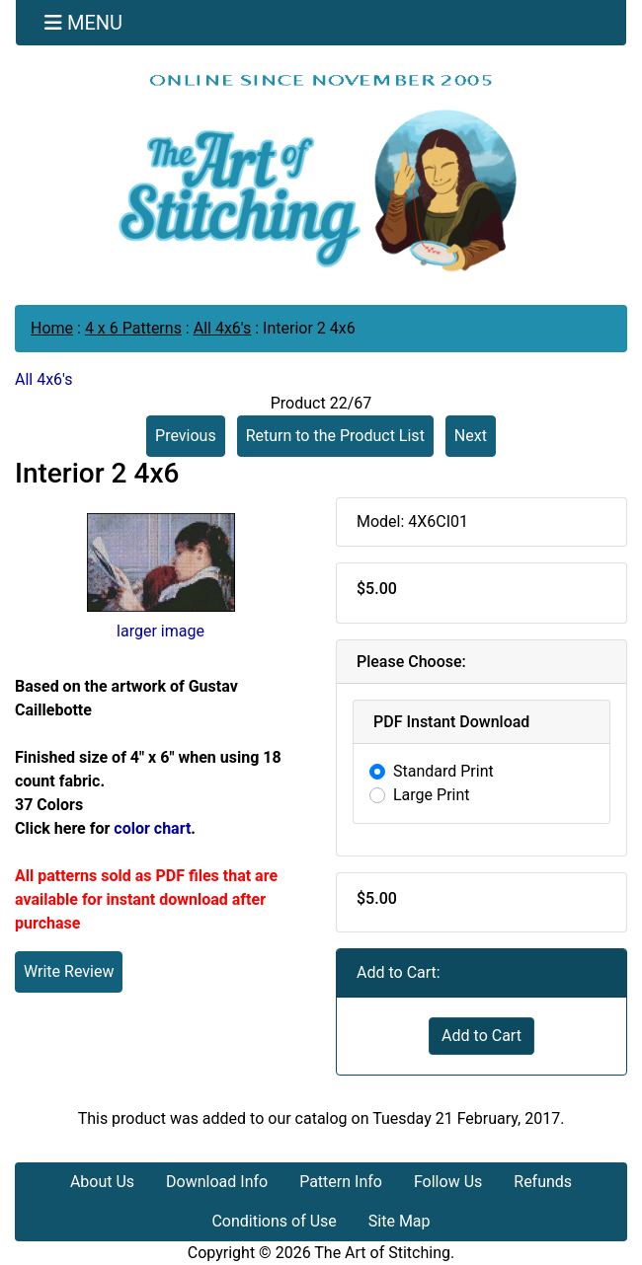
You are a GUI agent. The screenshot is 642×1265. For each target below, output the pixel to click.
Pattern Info (340, 1181)
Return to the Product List (335, 435)
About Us (102, 1181)
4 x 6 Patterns (133, 328)
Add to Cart (481, 1035)
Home (52, 328)
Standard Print (443, 771)
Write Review (69, 971)
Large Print (431, 794)
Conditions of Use (273, 1221)
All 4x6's (223, 328)
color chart (152, 828)
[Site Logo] (321, 172)
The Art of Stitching (382, 1252)
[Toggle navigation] (83, 22)
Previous (185, 435)
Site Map (399, 1221)
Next (470, 435)
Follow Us (448, 1181)
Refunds (543, 1181)
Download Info (217, 1181)
